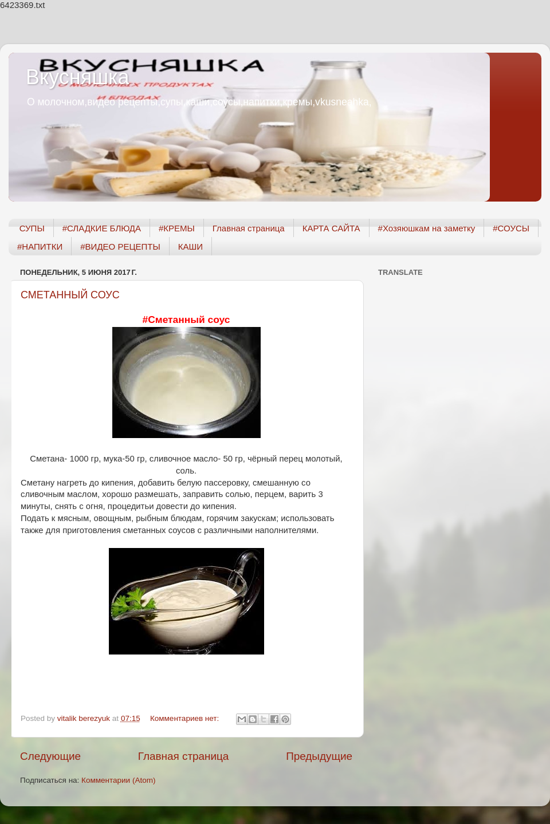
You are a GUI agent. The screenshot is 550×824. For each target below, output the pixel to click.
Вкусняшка (77, 77)
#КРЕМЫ (177, 228)
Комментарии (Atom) (118, 780)
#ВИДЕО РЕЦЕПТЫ (120, 246)
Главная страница (249, 228)
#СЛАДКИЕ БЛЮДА (101, 228)
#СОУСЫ (511, 228)
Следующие (50, 756)
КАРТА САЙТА (331, 228)
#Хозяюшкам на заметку (427, 228)
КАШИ (190, 246)
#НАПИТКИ (39, 246)
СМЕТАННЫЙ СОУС (70, 295)
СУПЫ (32, 228)
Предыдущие (319, 756)
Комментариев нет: (185, 718)
